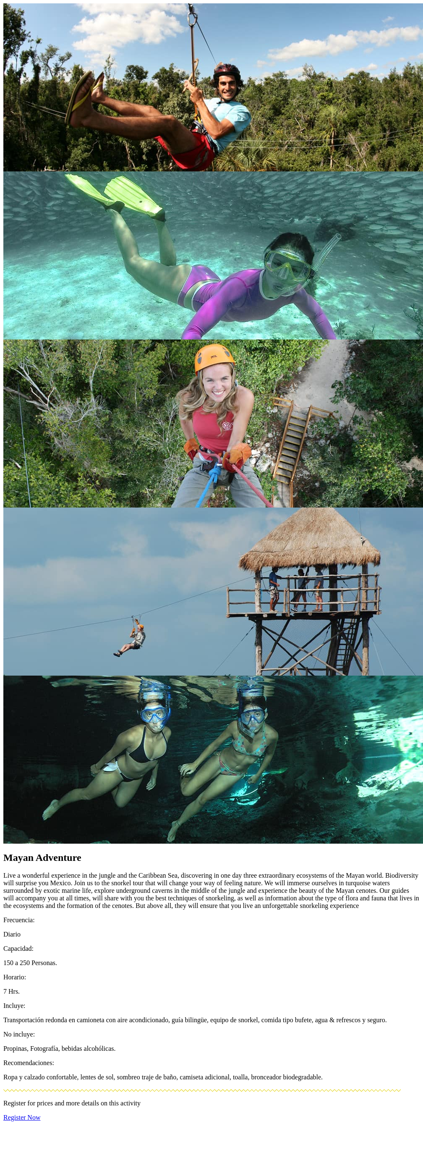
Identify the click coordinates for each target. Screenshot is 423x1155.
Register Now (21, 1117)
